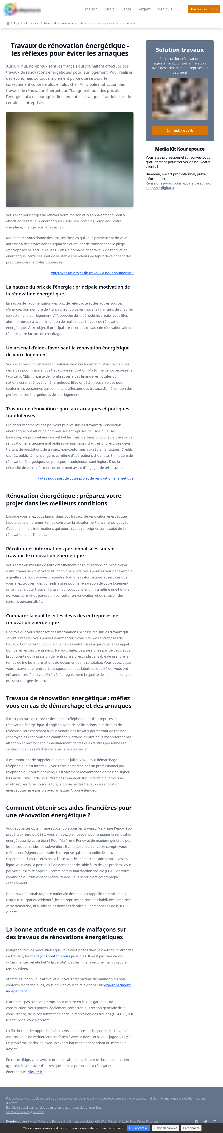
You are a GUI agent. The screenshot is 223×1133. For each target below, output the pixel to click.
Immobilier (33, 23)
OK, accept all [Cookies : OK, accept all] (138, 1128)
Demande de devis (179, 130)
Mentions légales (18, 1112)
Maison (91, 9)
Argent (145, 9)
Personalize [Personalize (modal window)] (191, 1128)
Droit (109, 9)
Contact (38, 1112)
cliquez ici (35, 1071)
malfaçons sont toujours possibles (58, 956)
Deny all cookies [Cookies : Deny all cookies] (165, 1128)
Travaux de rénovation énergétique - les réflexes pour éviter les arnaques (89, 23)
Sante (126, 9)
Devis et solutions (204, 9)
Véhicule (165, 9)
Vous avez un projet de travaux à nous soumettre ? (92, 273)
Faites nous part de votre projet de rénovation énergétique (86, 478)
